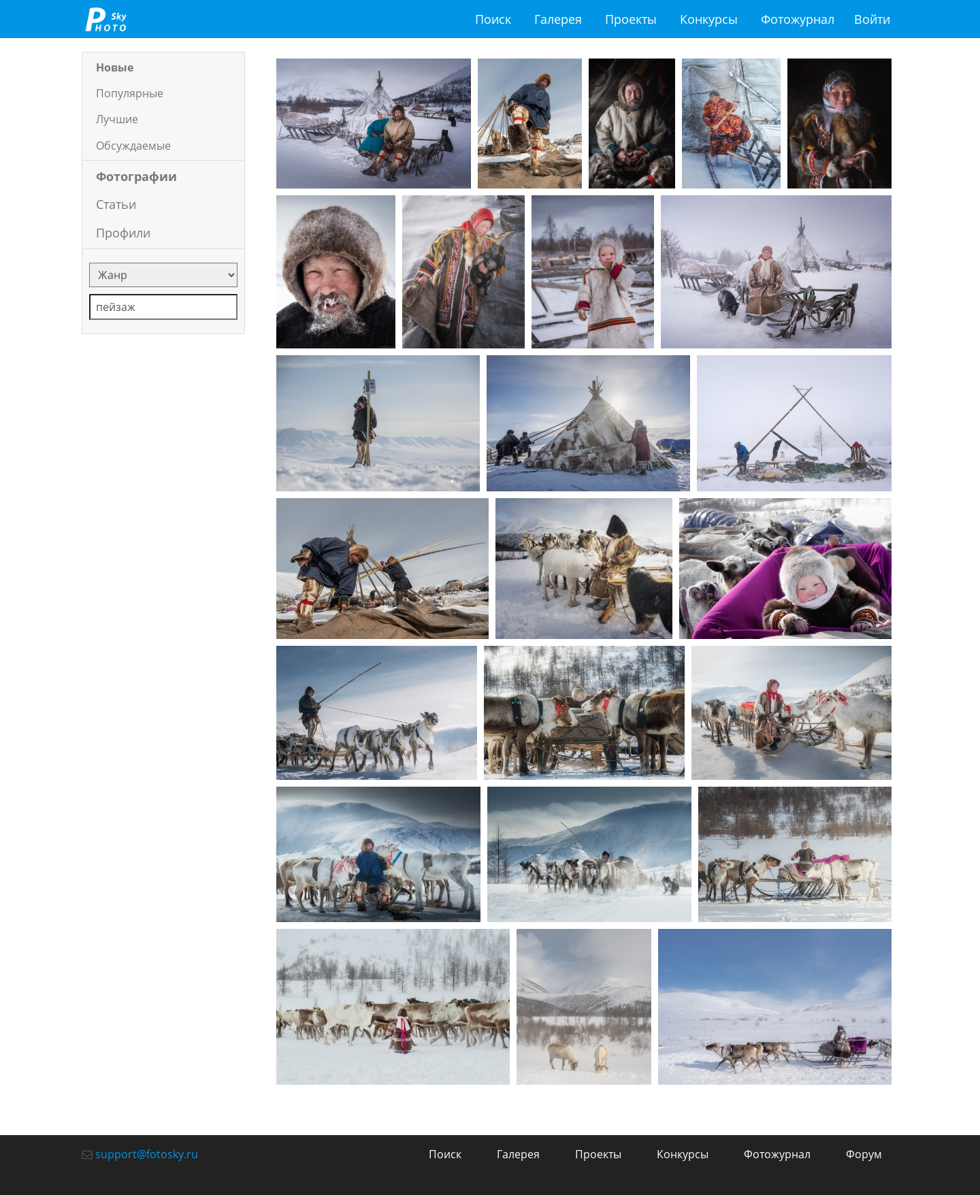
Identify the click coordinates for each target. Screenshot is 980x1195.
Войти (872, 19)
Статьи (116, 204)
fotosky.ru (105, 19)
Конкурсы (709, 19)
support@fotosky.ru (146, 1154)
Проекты (631, 19)
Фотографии (136, 176)
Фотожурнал (797, 19)
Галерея (558, 19)
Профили (123, 233)
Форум (864, 1154)
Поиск (493, 19)
